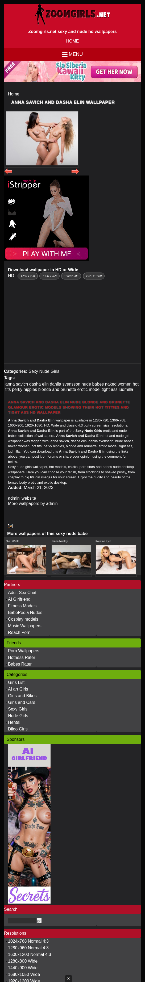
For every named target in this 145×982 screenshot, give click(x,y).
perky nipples (24, 389)
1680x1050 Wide (24, 974)
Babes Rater (20, 664)
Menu (76, 54)
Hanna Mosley (59, 541)
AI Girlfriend (19, 599)
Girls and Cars (21, 702)
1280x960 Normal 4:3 (28, 948)
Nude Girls (18, 715)
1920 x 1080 (94, 276)
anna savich (16, 384)
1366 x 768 (49, 276)
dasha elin (39, 384)
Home (13, 94)
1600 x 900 (71, 276)
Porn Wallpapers (23, 651)
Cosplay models (23, 619)
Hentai (14, 722)
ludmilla (126, 389)
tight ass (110, 389)
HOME (72, 41)
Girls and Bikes (22, 695)
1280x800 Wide (23, 961)
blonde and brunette (57, 389)
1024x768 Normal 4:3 (28, 941)
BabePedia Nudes (25, 612)
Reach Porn (19, 632)
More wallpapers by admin (33, 503)
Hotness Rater (21, 657)
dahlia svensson (65, 384)
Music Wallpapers (25, 626)
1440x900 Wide (23, 968)
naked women (118, 384)
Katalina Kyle (103, 541)
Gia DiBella (12, 541)
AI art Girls (18, 689)
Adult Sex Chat (22, 592)
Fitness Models (22, 606)
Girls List (16, 682)
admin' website (22, 498)
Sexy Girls (17, 709)
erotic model (88, 389)
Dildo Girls (18, 729)
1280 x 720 (27, 276)
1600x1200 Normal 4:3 (29, 954)
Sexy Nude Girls (43, 371)
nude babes (92, 384)
